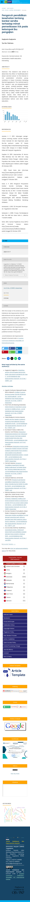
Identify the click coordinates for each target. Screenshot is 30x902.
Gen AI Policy (8, 656)
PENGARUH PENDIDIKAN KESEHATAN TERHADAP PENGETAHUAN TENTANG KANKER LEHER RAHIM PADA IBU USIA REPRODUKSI (16, 436)
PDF (5, 241)
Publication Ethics (9, 625)
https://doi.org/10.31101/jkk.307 (14, 49)
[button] (5, 348)
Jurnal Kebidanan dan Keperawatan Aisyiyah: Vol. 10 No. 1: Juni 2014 (16, 538)
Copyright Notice (9, 628)
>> (14, 544)
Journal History (8, 649)
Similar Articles (7, 386)
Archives (10, 8)
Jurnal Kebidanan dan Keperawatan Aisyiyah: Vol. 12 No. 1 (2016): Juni (15, 379)
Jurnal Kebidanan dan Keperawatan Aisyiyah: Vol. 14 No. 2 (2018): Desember (16, 507)
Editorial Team (8, 614)
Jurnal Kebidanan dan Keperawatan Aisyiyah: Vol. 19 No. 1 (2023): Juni (16, 426)
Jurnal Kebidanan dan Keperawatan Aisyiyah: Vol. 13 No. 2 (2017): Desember (16, 474)
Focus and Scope (9, 621)
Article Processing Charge (12, 646)
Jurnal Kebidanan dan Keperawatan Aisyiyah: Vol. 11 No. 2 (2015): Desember (15, 459)
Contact (6, 653)
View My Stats (15, 774)
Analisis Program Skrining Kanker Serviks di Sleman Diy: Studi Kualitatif (15, 394)
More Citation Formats (11, 275)
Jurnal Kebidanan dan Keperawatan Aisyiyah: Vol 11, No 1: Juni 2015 (16, 442)
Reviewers (7, 618)
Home (4, 8)
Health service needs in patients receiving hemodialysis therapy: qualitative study (15, 421)
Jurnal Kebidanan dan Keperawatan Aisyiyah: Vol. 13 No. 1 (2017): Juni (16, 524)
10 (12, 544)
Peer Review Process (10, 635)
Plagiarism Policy (9, 632)
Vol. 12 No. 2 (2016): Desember (11, 10)
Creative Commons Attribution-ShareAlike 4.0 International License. (13, 340)
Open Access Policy (10, 642)
